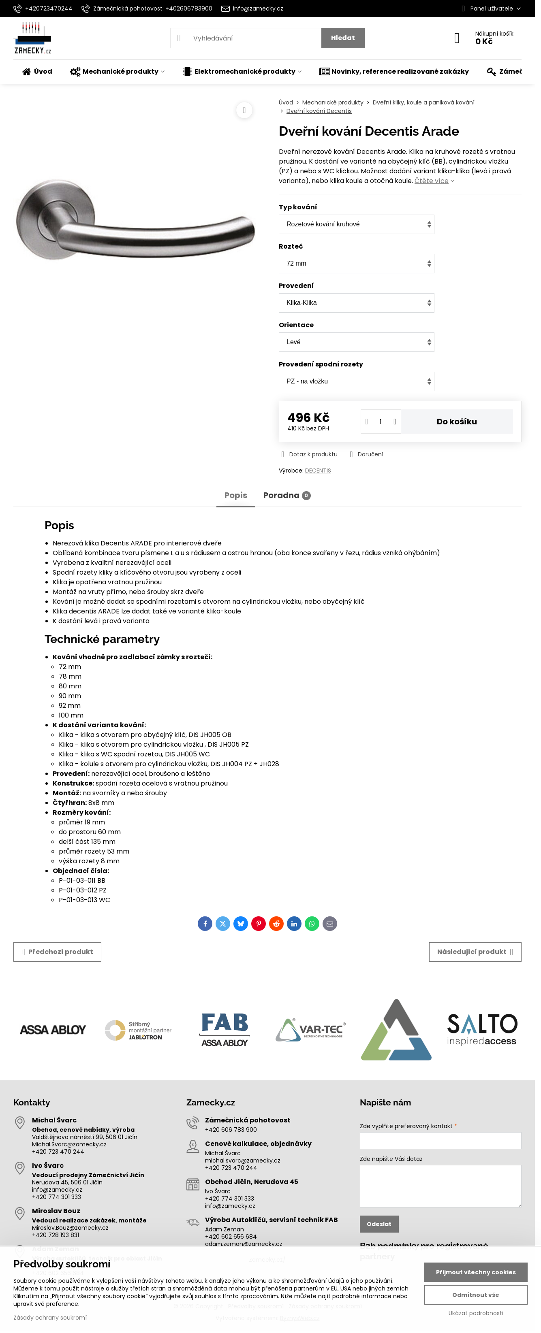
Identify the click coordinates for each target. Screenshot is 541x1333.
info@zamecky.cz (57, 1190)
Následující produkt (475, 952)
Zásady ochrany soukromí (50, 1318)
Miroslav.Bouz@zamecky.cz (70, 1228)
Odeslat (379, 1224)
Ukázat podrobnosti (476, 1313)
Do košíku (457, 421)
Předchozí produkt (57, 952)
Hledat (343, 38)
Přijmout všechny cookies (476, 1272)
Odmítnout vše (475, 1295)
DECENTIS (318, 470)
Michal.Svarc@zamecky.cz (69, 1144)
